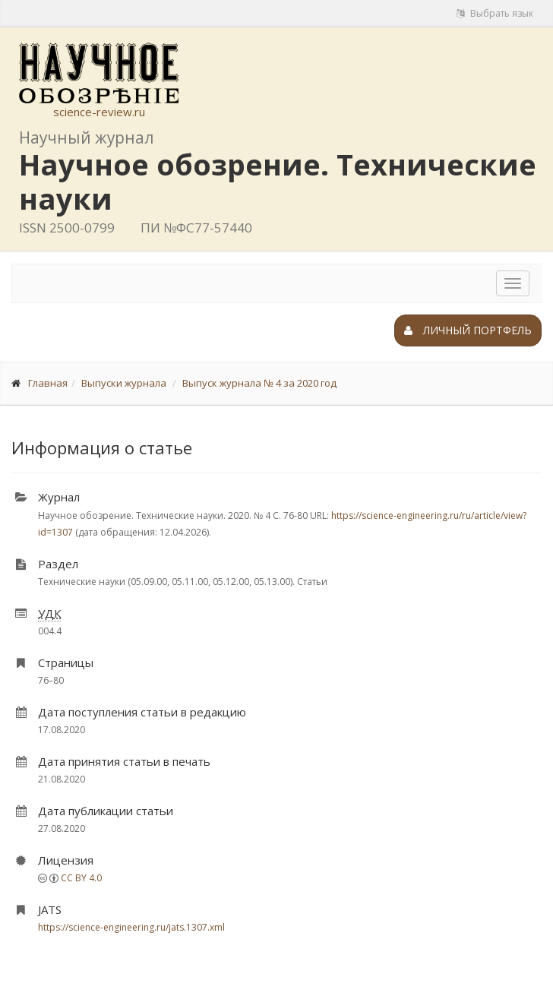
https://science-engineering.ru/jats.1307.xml (131, 927)
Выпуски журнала (123, 383)
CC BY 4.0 (81, 877)
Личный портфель (468, 330)
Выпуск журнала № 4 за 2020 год (259, 383)
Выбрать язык (495, 13)
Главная (48, 383)
